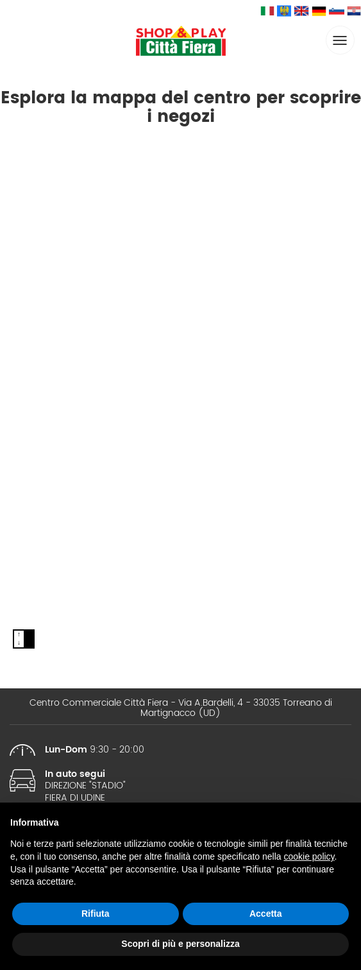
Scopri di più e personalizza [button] (180, 944)
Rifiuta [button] (95, 913)
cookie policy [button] (308, 856)
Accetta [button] (265, 913)
